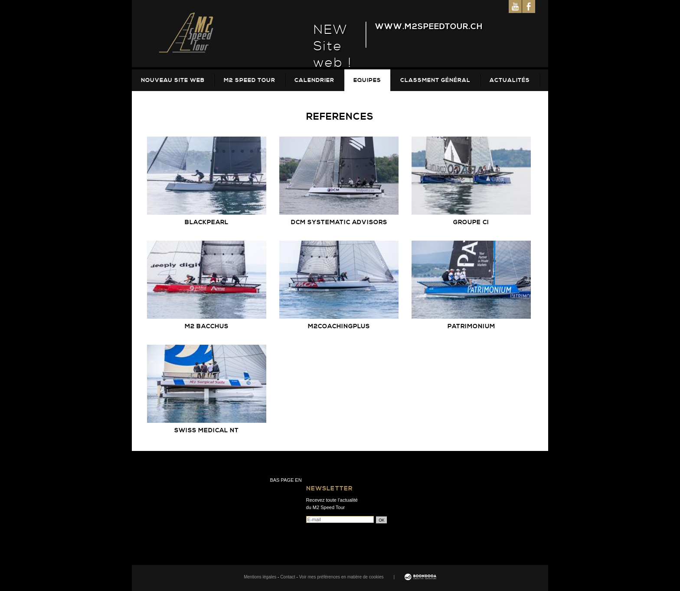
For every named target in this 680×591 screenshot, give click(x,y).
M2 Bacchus (207, 326)
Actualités (510, 80)
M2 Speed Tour (249, 80)
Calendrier (314, 80)
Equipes (367, 80)
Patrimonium (471, 326)
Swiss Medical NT (206, 430)
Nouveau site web (173, 80)
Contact (287, 577)
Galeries (156, 101)
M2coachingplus (339, 326)
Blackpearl (207, 222)
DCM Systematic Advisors (339, 222)
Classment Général (435, 80)
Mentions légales (260, 577)
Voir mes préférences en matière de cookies (341, 577)
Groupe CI (471, 222)
